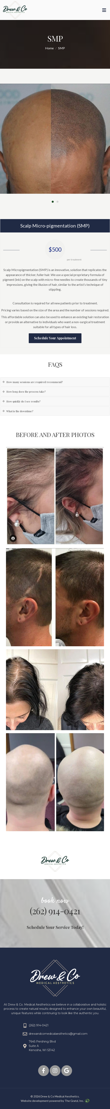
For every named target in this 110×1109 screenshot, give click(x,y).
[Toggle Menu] (104, 10)
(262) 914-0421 (55, 910)
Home (49, 48)
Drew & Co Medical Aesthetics (60, 1096)
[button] (52, 201)
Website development (35, 1100)
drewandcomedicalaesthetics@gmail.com (58, 1034)
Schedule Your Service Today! (55, 927)
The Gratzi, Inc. (77, 1100)
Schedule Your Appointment (55, 338)
